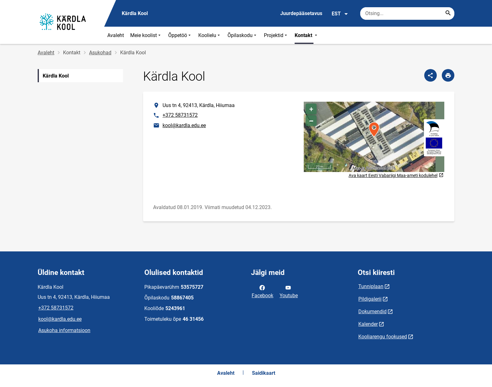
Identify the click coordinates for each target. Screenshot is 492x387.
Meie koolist (146, 35)
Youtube (289, 290)
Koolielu (209, 35)
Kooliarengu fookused (382, 337)
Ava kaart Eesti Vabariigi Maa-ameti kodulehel (396, 176)
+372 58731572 (180, 115)
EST (340, 14)
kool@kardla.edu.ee (184, 125)
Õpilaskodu (242, 35)
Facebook (262, 290)
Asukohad (100, 53)
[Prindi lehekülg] (448, 75)
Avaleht (115, 35)
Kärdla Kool (56, 76)
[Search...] (448, 13)
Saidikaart (263, 373)
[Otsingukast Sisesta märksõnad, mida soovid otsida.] (407, 13)
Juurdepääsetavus (301, 13)
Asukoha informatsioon (64, 330)
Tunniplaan (370, 286)
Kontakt (306, 35)
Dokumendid (372, 311)
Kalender (368, 324)
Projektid (276, 35)
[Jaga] (430, 75)
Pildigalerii (370, 299)
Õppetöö (180, 35)
